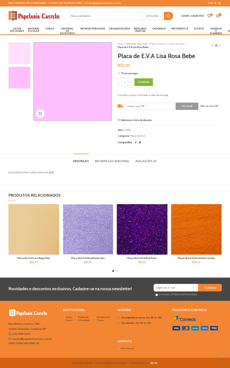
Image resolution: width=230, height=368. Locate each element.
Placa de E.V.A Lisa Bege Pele (33, 258)
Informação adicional (112, 161)
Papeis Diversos (158, 43)
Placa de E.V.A (176, 43)
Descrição (81, 161)
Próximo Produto (220, 45)
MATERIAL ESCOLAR (136, 43)
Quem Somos (69, 318)
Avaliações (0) (146, 161)
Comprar (143, 82)
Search (168, 16)
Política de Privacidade (84, 318)
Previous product (212, 45)
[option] (19, 53)
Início (120, 43)
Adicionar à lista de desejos (136, 120)
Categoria (152, 16)
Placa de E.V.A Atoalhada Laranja (196, 258)
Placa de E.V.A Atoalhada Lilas (88, 258)
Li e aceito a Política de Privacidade (178, 294)
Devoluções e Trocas (103, 318)
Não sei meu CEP (209, 106)
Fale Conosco (127, 348)
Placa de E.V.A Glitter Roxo (142, 258)
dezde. (154, 362)
